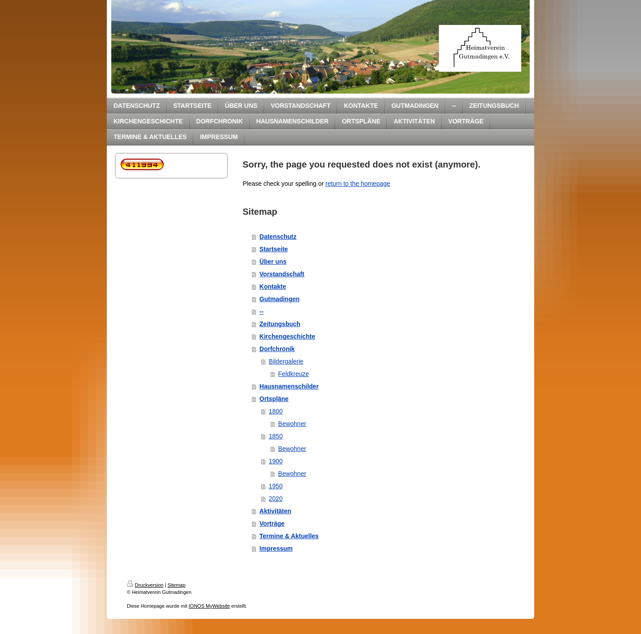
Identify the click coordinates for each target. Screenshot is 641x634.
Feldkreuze (293, 373)
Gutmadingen (280, 299)
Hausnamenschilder (289, 386)
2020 (276, 498)
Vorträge (272, 523)
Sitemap (176, 585)
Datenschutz (278, 236)
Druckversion (145, 585)
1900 (276, 461)
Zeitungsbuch (280, 323)
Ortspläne (274, 398)
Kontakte (273, 286)
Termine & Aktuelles (289, 536)
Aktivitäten (276, 511)
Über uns (273, 261)
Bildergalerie (286, 361)
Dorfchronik (277, 348)
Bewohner (292, 423)
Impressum (276, 548)
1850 (276, 436)
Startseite (274, 249)
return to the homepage (357, 183)
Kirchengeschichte (287, 336)
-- (262, 311)
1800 (276, 411)
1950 (276, 486)
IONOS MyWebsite (209, 606)
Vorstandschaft (282, 274)
